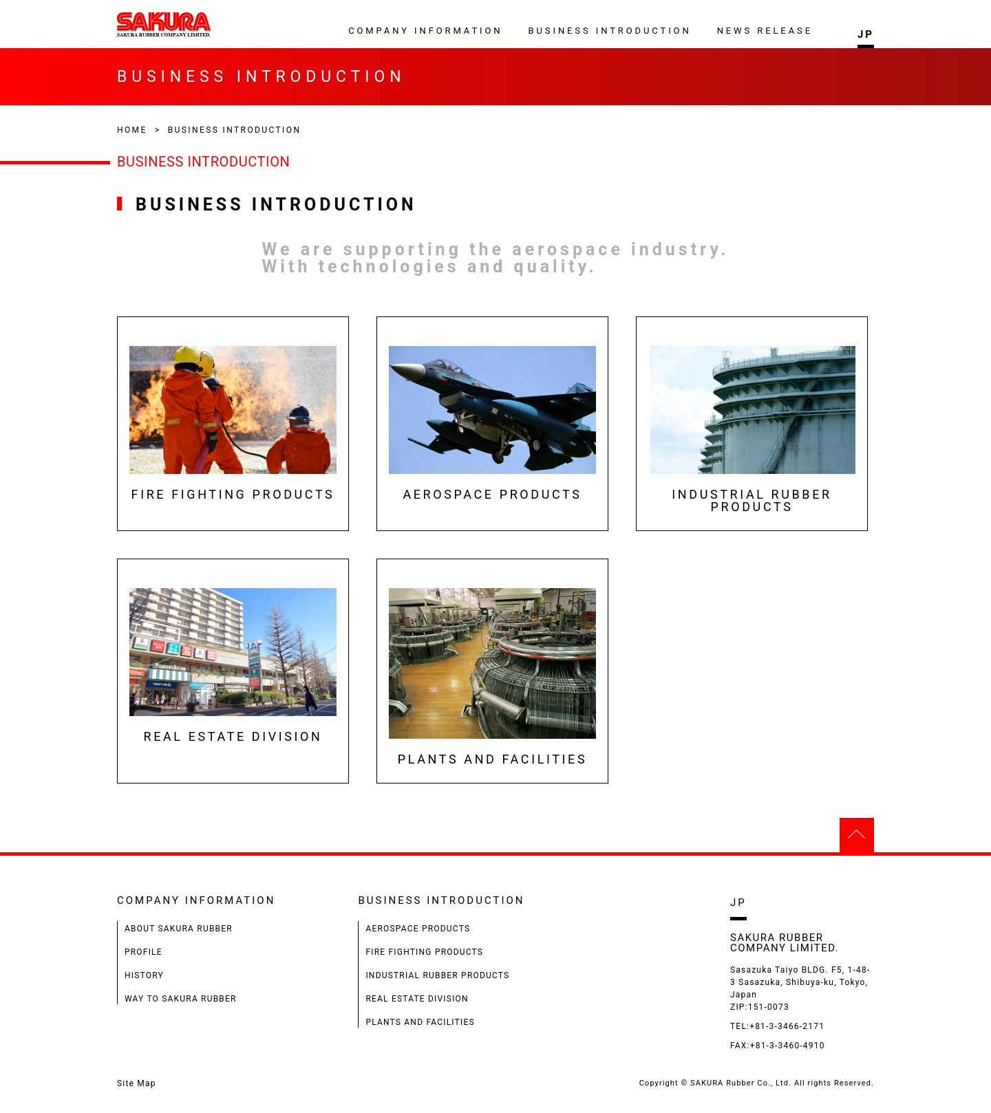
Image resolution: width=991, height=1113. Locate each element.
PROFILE (143, 952)
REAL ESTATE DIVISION (416, 999)
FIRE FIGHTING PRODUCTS (424, 952)
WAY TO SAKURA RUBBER (181, 999)
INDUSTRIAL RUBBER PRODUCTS (437, 975)
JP (865, 34)
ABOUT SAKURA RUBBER (179, 928)
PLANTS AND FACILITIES (419, 1022)
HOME (132, 130)
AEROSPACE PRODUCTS (417, 928)
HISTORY (144, 975)
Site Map (136, 1083)
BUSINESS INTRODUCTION (610, 30)
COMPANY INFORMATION (425, 30)
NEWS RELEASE (765, 30)
